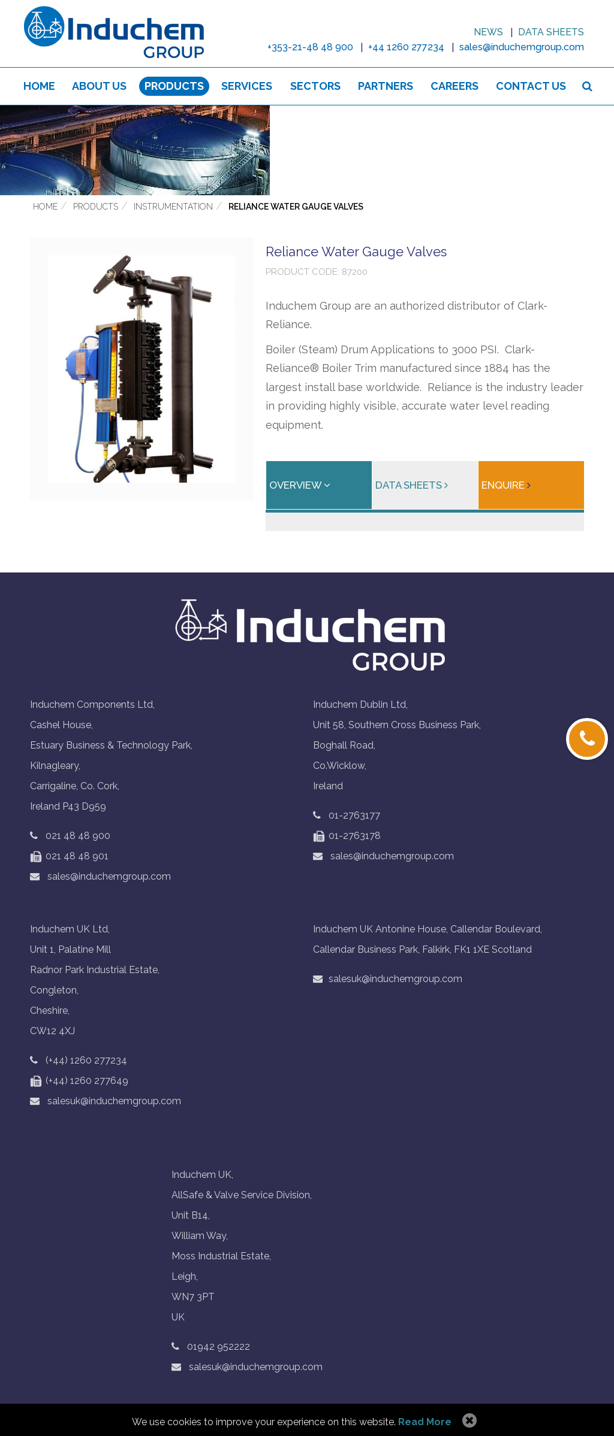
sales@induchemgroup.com (100, 877)
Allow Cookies (468, 1421)
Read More (425, 1422)
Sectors (315, 86)
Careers (454, 86)
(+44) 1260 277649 (79, 1081)
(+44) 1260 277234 (86, 1061)
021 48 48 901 (69, 856)
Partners (385, 86)
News (488, 32)
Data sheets (551, 32)
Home (39, 86)
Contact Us (531, 86)
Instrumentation (173, 207)
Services (246, 86)
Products (174, 86)
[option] (307, 151)
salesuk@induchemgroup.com (105, 1101)
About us (100, 86)
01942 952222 (218, 1347)
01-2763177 (354, 816)
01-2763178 (347, 836)
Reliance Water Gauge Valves (295, 207)
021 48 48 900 (78, 836)
